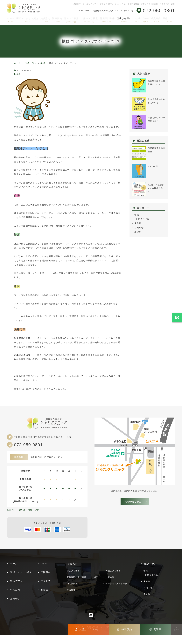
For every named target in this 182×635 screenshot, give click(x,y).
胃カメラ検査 (71, 19)
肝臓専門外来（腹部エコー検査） (83, 577)
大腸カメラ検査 (89, 19)
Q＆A (146, 19)
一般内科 (110, 577)
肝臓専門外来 (107, 19)
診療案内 (57, 19)
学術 (19, 74)
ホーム (10, 19)
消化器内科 (72, 583)
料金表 (137, 19)
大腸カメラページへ (88, 629)
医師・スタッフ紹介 (27, 19)
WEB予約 (124, 629)
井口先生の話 (143, 219)
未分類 (137, 223)
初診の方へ (16, 581)
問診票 (155, 629)
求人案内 (156, 19)
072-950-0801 (28, 444)
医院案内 (46, 572)
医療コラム (169, 19)
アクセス (46, 581)
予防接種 (71, 590)
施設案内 (45, 19)
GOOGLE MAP (134, 502)
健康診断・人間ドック (116, 583)
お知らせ (139, 227)
